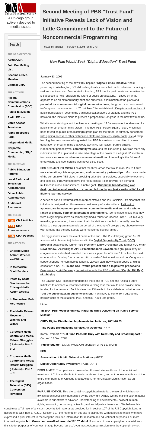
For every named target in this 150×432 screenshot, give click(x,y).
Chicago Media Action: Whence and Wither (20, 255)
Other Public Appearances (16, 195)
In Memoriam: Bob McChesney (22, 301)
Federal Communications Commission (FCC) (20, 102)
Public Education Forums (19, 171)
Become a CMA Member (18, 77)
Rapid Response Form (18, 135)
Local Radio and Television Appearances (18, 183)
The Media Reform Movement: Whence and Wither (21, 318)
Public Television (19, 111)
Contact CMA (16, 84)
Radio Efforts (16, 117)
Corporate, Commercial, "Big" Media (20, 152)
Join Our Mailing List (18, 67)
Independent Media (20, 142)
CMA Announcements (18, 228)
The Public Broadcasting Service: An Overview (71, 327)
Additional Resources (15, 205)
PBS (43, 351)
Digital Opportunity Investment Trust (64, 363)
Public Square (50, 344)
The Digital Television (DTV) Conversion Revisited (20, 387)
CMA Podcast (21, 235)
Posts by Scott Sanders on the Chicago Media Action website (19, 285)
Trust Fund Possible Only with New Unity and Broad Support (100, 334)
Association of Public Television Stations (66, 357)
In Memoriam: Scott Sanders (19, 269)
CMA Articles (20, 220)
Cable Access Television (16, 125)
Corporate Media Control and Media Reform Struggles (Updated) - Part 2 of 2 (22, 340)
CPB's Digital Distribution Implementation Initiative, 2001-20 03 (81, 321)
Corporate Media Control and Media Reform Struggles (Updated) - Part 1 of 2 (22, 365)
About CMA (15, 59)
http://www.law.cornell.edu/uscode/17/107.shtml (57, 421)
